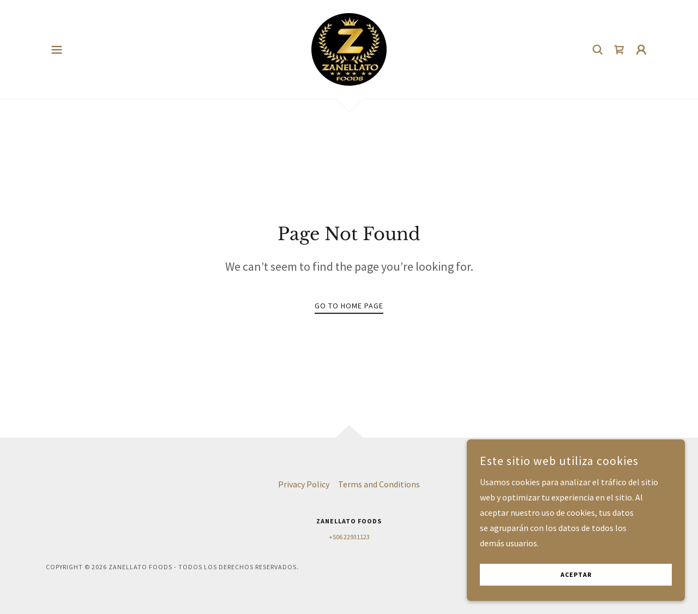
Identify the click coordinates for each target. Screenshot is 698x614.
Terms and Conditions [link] (379, 484)
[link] (349, 48)
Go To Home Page (349, 306)
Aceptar (576, 590)
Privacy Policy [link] (303, 484)
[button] (57, 50)
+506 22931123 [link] (349, 537)
